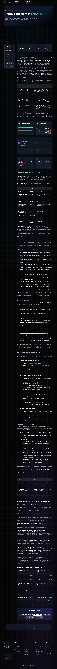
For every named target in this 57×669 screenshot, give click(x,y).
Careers (9, 10)
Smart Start (36, 656)
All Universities (26, 644)
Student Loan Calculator (39, 651)
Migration (28, 2)
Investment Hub (38, 644)
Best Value (26, 649)
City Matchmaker (37, 649)
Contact (46, 654)
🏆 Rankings (26, 646)
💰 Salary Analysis (9, 48)
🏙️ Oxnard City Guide (37, 614)
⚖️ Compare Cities (39, 617)
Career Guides (16, 649)
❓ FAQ (7, 54)
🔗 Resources (8, 56)
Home (6, 10)
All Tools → (37, 657)
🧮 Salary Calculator (30, 617)
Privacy (50, 653)
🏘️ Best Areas (8, 52)
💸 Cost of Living (47, 614)
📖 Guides (26, 648)
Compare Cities (16, 648)
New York (26, 654)
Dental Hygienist (15, 10)
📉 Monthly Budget (9, 50)
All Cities (15, 644)
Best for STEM (26, 651)
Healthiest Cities (38, 652)
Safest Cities (37, 654)
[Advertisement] (28, 33)
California (26, 652)
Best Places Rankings (17, 646)
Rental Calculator (37, 648)
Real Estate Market (38, 646)
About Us (46, 653)
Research (16, 2)
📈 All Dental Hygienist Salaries (25, 614)
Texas (25, 656)
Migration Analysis (17, 651)
